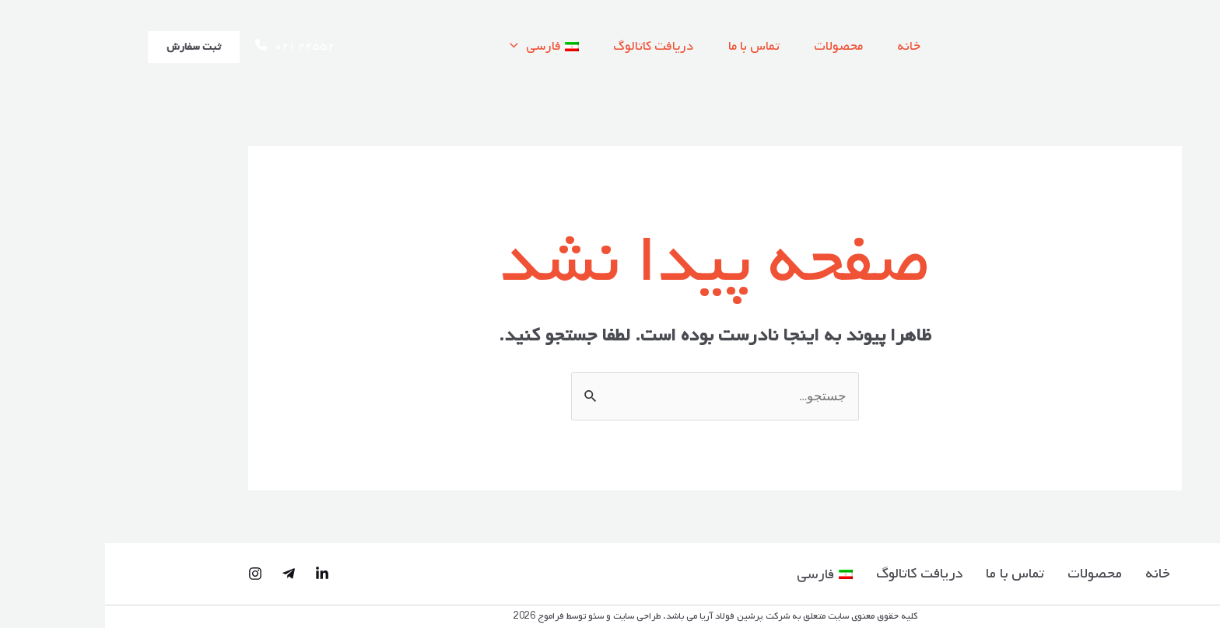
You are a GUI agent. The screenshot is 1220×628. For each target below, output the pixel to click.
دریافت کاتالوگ (544, 46)
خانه (813, 46)
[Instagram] (150, 574)
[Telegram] (184, 574)
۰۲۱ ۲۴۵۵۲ (190, 46)
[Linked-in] (217, 574)
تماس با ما (649, 46)
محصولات (737, 46)
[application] (403, 46)
